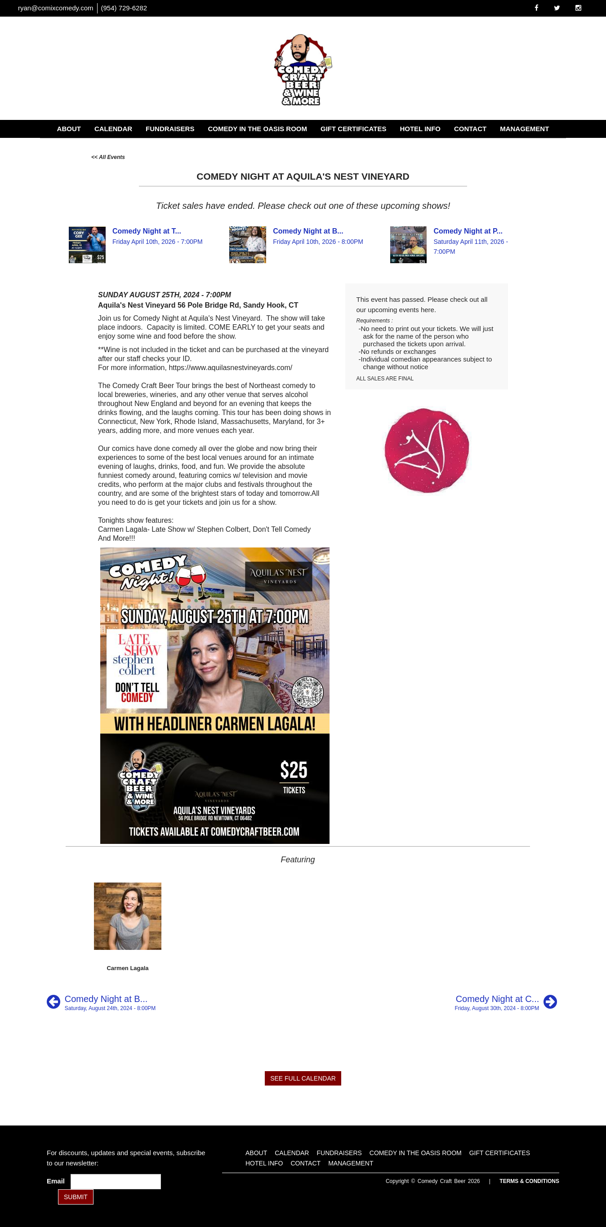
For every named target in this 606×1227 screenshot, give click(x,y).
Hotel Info (420, 128)
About (69, 128)
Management (524, 128)
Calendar (113, 128)
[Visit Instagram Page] (578, 8)
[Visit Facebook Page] (537, 8)
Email (57, 1181)
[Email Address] (116, 1181)
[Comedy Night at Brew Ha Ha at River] (101, 1002)
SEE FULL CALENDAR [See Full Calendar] (303, 1078)
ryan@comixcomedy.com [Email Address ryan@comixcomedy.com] (56, 8)
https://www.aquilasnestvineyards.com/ (230, 367)
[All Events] (108, 156)
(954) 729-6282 (124, 8)
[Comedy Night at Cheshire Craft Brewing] (505, 1002)
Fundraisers (170, 128)
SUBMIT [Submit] (76, 1197)
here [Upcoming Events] (427, 309)
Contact (470, 128)
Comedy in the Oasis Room (257, 128)
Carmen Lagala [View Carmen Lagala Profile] (127, 968)
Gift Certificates (353, 128)
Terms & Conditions (529, 1181)
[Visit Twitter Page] (557, 8)
